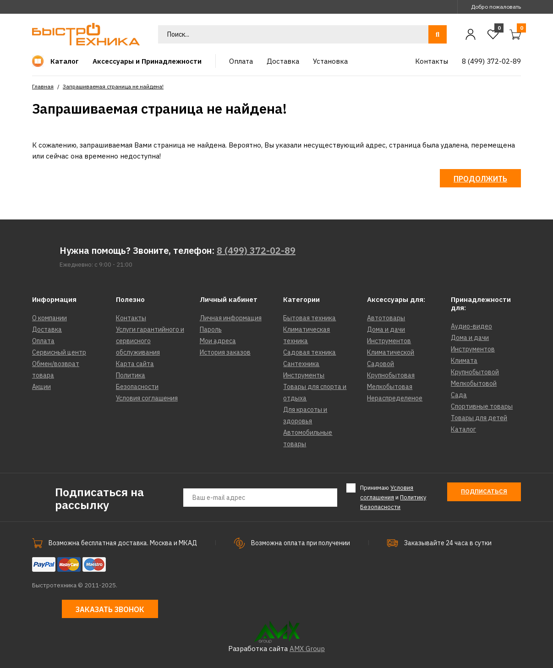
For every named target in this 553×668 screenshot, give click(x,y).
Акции (41, 387)
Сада (459, 395)
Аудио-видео (471, 326)
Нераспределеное (394, 398)
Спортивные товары (482, 406)
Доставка (47, 329)
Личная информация (231, 318)
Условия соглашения (147, 398)
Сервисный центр (59, 352)
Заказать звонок (110, 609)
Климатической (390, 352)
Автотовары (386, 318)
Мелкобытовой (474, 383)
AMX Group (307, 648)
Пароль (211, 329)
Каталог (463, 429)
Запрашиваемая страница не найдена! (113, 86)
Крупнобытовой (475, 372)
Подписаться (484, 491)
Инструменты (303, 375)
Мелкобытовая (389, 387)
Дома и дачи (386, 329)
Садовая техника (309, 352)
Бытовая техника (309, 318)
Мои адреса (218, 341)
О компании (49, 318)
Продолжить (480, 178)
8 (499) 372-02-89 (256, 250)
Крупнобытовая (391, 375)
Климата (464, 360)
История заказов (225, 352)
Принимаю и (393, 497)
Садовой (380, 364)
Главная (43, 86)
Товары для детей (479, 418)
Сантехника (301, 364)
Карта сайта (135, 364)
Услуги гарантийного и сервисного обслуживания (150, 340)
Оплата (43, 341)
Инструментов (389, 341)
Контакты (131, 318)
